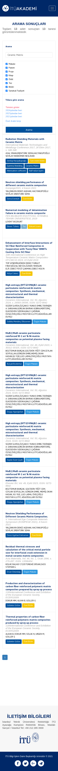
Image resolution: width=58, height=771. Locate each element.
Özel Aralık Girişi (13, 121)
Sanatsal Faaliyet (16, 90)
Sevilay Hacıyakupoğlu (16, 160)
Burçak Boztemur (14, 364)
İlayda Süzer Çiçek (15, 460)
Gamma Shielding (14, 165)
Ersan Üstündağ (13, 572)
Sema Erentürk (13, 198)
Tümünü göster (12, 107)
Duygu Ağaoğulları (15, 411)
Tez (10, 83)
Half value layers (36, 170)
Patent (12, 67)
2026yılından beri (14, 110)
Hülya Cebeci (12, 273)
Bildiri (11, 86)
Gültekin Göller (13, 605)
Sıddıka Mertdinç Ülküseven (18, 321)
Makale (12, 63)
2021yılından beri (14, 116)
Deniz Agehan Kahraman (17, 535)
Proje (11, 71)
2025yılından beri (14, 113)
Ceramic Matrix (32, 165)
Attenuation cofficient (16, 170)
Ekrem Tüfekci (13, 226)
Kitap (11, 75)
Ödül (11, 79)
